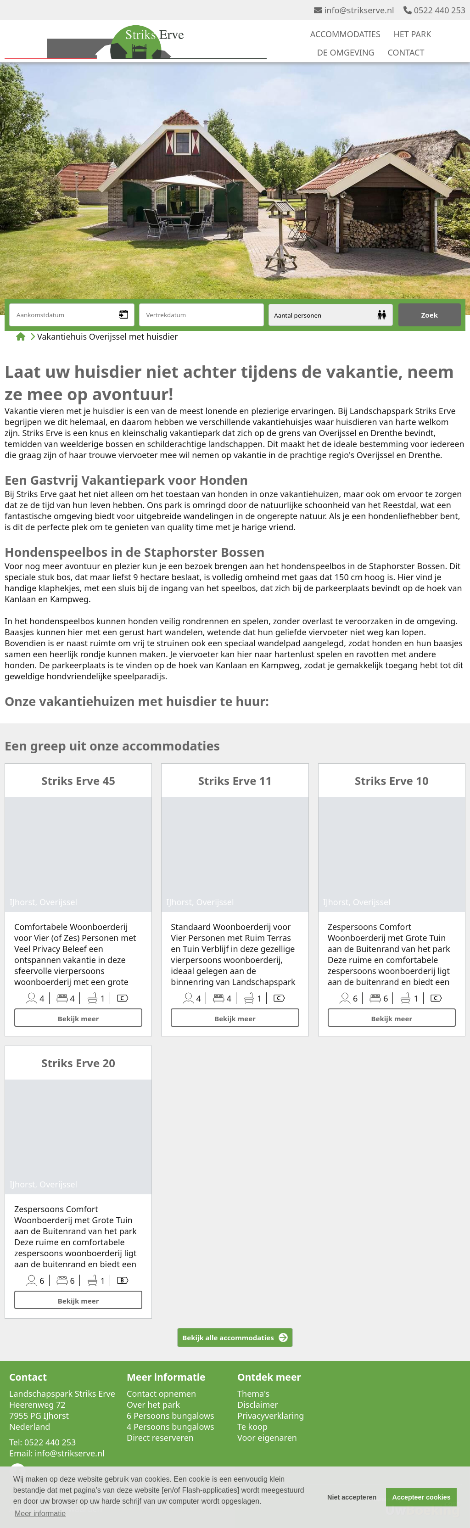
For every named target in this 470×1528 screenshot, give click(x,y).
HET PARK (412, 33)
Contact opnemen (161, 1393)
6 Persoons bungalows (170, 1415)
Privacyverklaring (270, 1415)
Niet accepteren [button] (351, 1497)
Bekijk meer (78, 1018)
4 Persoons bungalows (170, 1426)
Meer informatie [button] (40, 1513)
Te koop (252, 1426)
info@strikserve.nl (354, 10)
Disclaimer (257, 1404)
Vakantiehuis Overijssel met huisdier (107, 336)
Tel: (15, 1442)
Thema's (253, 1393)
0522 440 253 (434, 10)
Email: (21, 1453)
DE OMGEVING (346, 52)
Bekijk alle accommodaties (228, 1337)
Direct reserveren (160, 1437)
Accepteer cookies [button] (421, 1497)
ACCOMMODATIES (345, 33)
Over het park (153, 1404)
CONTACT (405, 52)
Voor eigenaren (267, 1437)
